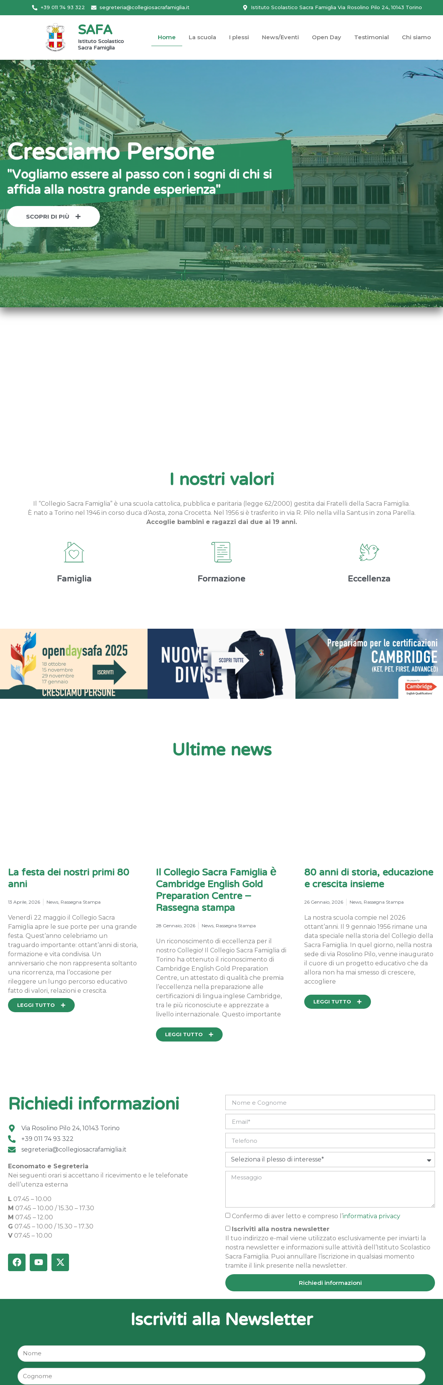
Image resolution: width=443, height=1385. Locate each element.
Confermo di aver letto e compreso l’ (316, 1215)
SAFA (95, 31)
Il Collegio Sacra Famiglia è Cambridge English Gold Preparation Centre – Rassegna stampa (216, 891)
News (52, 902)
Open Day (326, 37)
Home (167, 37)
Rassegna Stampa (81, 902)
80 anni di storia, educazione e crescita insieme (368, 879)
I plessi (239, 37)
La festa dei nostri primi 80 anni (68, 879)
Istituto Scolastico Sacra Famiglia (101, 45)
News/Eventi (280, 37)
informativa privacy (371, 1215)
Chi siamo (416, 37)
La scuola (202, 37)
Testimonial (371, 37)
